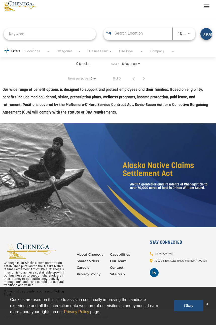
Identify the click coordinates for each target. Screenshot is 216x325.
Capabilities (120, 254)
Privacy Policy (89, 274)
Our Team (118, 261)
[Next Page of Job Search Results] (144, 78)
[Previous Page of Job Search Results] (134, 78)
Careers (83, 267)
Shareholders (88, 261)
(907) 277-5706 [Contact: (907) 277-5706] (164, 254)
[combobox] (50, 34)
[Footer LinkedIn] (154, 272)
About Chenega (90, 254)
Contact (117, 267)
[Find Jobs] (206, 34)
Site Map (117, 274)
